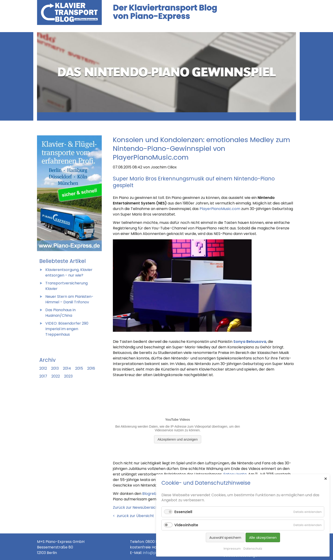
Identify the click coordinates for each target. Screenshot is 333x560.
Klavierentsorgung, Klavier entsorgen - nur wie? (68, 272)
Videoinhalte (186, 525)
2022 (55, 376)
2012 (43, 368)
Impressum (232, 548)
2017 (43, 376)
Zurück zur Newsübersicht (60, 115)
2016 (91, 368)
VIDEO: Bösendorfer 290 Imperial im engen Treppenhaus (66, 329)
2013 (55, 368)
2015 (79, 368)
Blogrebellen (153, 493)
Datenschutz (253, 548)
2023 (68, 376)
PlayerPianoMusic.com (220, 208)
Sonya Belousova (249, 341)
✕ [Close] (325, 478)
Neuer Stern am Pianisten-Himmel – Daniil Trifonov (69, 299)
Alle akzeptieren (263, 537)
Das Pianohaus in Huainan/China (60, 312)
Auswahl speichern (225, 537)
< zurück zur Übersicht (133, 515)
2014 (67, 368)
